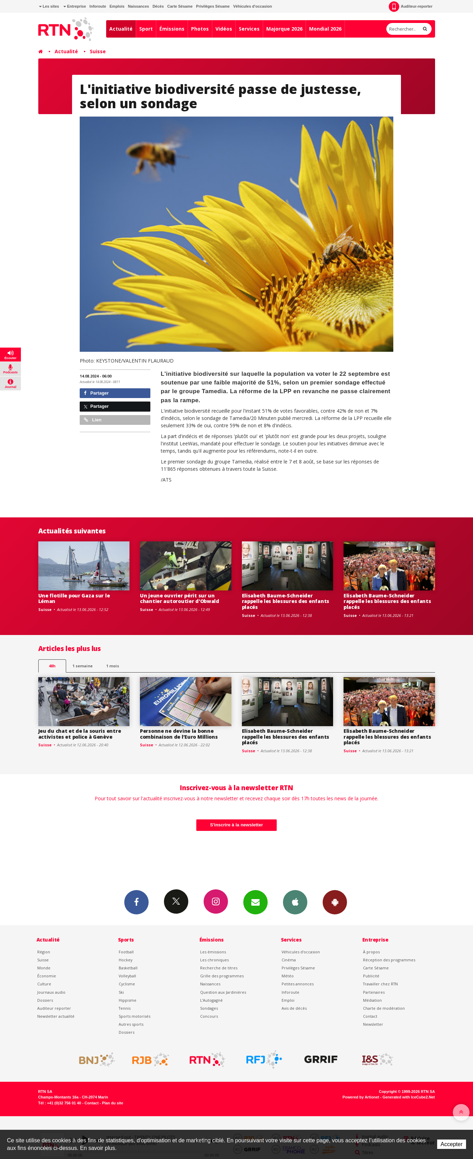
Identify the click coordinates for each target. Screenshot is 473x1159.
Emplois (117, 6)
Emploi (288, 1000)
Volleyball (127, 976)
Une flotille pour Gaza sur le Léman (74, 598)
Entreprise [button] (74, 6)
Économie (46, 976)
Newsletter (373, 1024)
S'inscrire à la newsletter (236, 824)
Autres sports (131, 1024)
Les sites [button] (49, 6)
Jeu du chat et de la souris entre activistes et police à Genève (79, 734)
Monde (43, 968)
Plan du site (112, 1103)
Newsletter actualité (55, 1016)
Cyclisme (127, 984)
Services (249, 28)
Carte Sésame (180, 6)
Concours (209, 1016)
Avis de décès (294, 1008)
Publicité (371, 976)
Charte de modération (384, 1008)
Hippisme (127, 1000)
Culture (44, 984)
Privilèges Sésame (213, 6)
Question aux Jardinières (223, 992)
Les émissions (213, 952)
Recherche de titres (218, 968)
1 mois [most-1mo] (112, 665)
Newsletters (255, 902)
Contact (370, 1016)
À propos (371, 952)
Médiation (372, 1000)
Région (43, 952)
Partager (96, 393)
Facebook (136, 902)
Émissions (171, 28)
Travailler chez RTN (380, 984)
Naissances (138, 6)
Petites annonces (298, 984)
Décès (158, 6)
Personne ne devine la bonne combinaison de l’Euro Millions (179, 734)
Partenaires (374, 992)
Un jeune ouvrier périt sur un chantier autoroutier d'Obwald (179, 598)
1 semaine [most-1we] (82, 665)
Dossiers (45, 1000)
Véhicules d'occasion (252, 6)
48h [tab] (52, 665)
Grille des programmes (222, 976)
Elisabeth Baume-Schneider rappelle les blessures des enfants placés (285, 601)
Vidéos (223, 28)
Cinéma (289, 960)
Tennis (125, 1008)
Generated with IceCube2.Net (409, 1097)
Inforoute (97, 6)
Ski (121, 992)
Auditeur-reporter (410, 6)
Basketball (128, 968)
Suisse (98, 51)
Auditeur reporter (54, 1008)
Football (126, 952)
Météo (288, 976)
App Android (335, 902)
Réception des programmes (389, 960)
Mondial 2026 (325, 28)
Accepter (452, 1144)
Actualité (121, 28)
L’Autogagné (211, 1000)
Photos (200, 28)
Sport (146, 28)
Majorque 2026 (284, 28)
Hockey (125, 960)
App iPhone (295, 902)
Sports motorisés (134, 1016)
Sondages (209, 1008)
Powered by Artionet (360, 1097)
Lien (92, 419)
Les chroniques (214, 960)
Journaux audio (51, 992)
